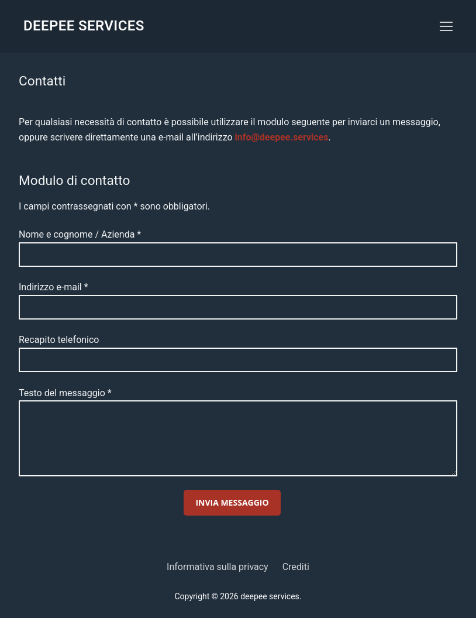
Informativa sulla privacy (217, 566)
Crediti (295, 566)
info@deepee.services (282, 137)
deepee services (83, 26)
